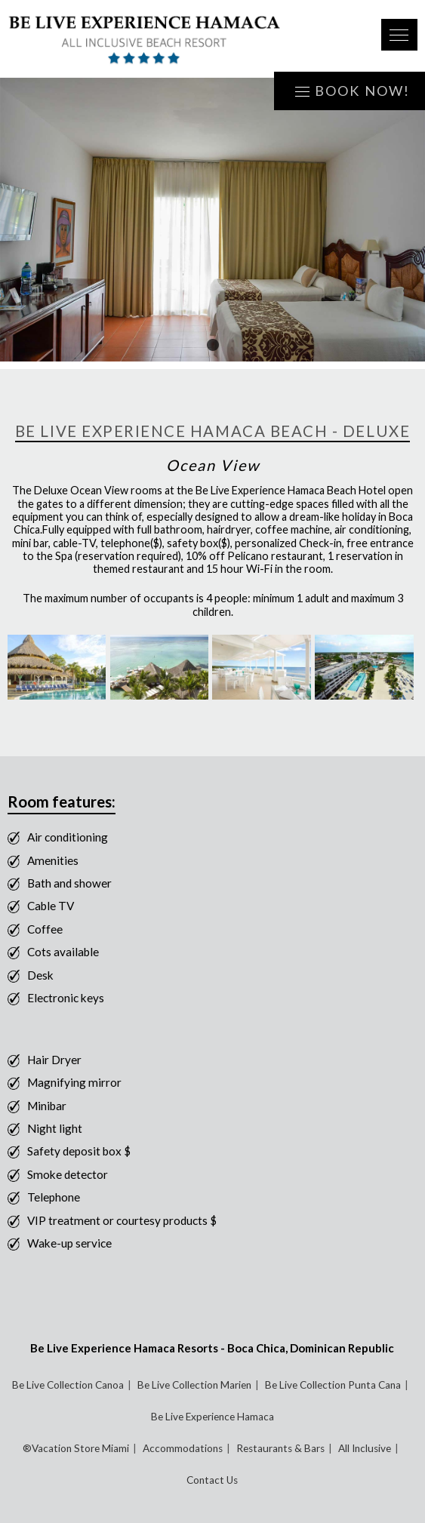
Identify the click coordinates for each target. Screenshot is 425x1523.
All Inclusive (364, 1448)
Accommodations (183, 1448)
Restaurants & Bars (280, 1448)
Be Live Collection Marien (194, 1385)
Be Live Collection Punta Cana (333, 1385)
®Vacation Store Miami (76, 1448)
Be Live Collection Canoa (68, 1385)
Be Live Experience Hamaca (212, 1417)
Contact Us (212, 1480)
